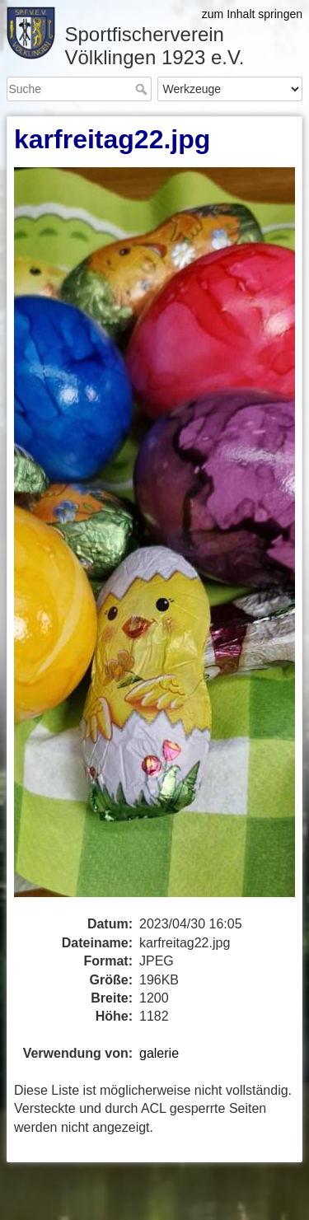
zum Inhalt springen (252, 14)
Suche (143, 89)
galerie (159, 1053)
